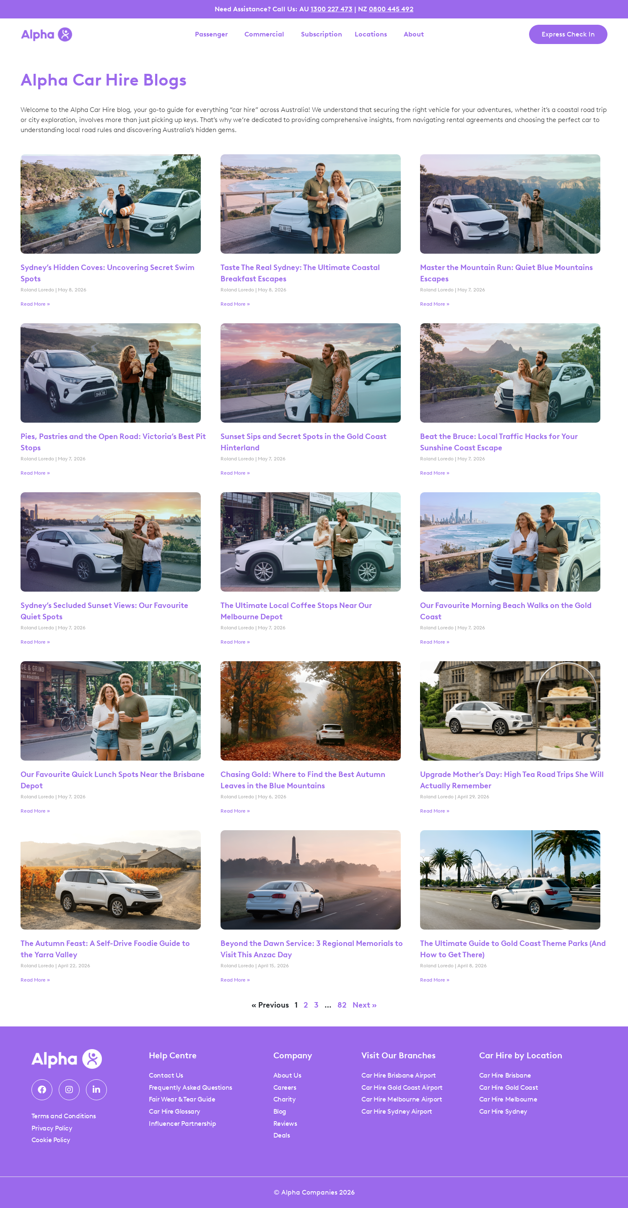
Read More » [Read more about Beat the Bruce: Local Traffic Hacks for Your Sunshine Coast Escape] (434, 473)
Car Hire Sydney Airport (396, 1111)
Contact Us (166, 1075)
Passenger (213, 34)
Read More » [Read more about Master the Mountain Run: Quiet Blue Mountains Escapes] (434, 304)
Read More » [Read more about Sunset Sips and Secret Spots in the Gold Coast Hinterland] (235, 473)
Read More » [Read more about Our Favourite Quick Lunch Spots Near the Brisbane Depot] (35, 811)
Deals (281, 1135)
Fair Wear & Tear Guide (182, 1099)
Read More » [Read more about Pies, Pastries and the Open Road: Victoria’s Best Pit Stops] (35, 473)
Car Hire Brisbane (505, 1075)
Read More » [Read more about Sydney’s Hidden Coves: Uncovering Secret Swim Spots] (35, 304)
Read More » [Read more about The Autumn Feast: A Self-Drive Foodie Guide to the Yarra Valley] (35, 980)
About (416, 34)
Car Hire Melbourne (508, 1099)
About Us (287, 1075)
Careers (284, 1087)
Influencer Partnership (182, 1123)
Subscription (321, 34)
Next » (365, 1005)
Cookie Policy (50, 1140)
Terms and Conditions (63, 1116)
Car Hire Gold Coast (508, 1087)
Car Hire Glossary (174, 1111)
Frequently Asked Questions (190, 1087)
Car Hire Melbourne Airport (401, 1099)
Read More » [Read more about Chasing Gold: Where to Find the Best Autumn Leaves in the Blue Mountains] (235, 811)
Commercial (266, 34)
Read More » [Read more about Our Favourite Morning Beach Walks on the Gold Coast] (434, 642)
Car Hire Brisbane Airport (398, 1075)
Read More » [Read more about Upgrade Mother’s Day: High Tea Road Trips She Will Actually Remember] (434, 811)
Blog (279, 1111)
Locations (373, 34)
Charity (284, 1099)
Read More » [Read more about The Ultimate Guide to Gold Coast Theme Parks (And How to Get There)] (434, 980)
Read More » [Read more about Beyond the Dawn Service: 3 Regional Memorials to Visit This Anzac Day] (235, 980)
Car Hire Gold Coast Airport (402, 1087)
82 (342, 1005)
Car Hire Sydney (503, 1111)
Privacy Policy (52, 1128)
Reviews (285, 1123)
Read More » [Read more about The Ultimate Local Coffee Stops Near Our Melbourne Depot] (235, 642)
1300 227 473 (332, 9)
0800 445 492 (391, 9)
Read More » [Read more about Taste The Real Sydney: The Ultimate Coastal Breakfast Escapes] (235, 304)
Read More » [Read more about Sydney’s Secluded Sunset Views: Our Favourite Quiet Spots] (35, 642)
